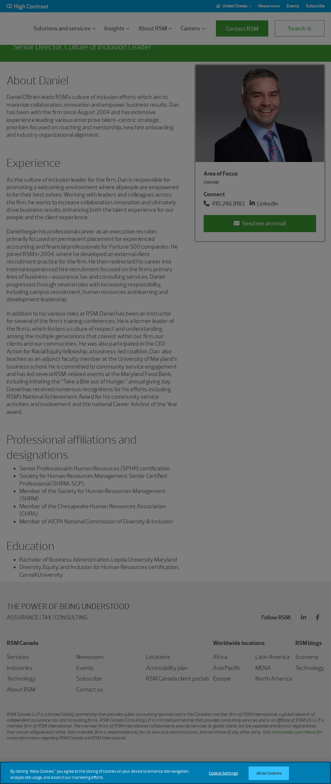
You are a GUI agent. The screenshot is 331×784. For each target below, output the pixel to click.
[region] (165, 773)
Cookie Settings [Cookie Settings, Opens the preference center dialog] (223, 773)
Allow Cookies (269, 773)
